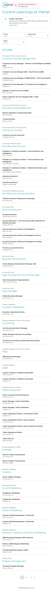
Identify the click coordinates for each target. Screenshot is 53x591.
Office (5, 41)
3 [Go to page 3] (30, 577)
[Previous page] (18, 577)
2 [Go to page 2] (26, 577)
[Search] (13, 36)
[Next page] (34, 577)
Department (32, 34)
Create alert (13, 25)
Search (6, 34)
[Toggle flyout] (48, 35)
